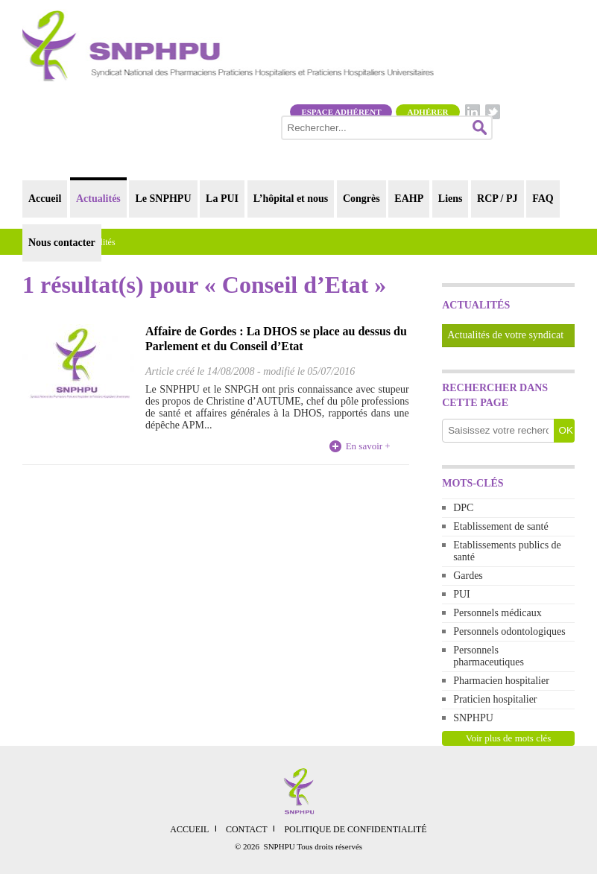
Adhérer (427, 111)
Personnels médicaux (497, 612)
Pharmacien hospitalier (501, 680)
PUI (461, 594)
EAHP (408, 198)
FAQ (543, 198)
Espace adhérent (341, 111)
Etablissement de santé (501, 526)
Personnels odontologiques (509, 631)
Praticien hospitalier (495, 699)
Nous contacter (61, 242)
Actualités (98, 198)
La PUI (222, 198)
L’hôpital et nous (291, 198)
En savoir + (368, 446)
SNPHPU (473, 717)
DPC (463, 507)
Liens (450, 198)
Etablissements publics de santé (507, 551)
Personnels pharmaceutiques (488, 656)
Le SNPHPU (163, 198)
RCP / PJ (497, 198)
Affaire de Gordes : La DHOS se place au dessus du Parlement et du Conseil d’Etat (276, 338)
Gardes (468, 575)
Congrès (361, 198)
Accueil (44, 198)
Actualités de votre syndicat (505, 335)
